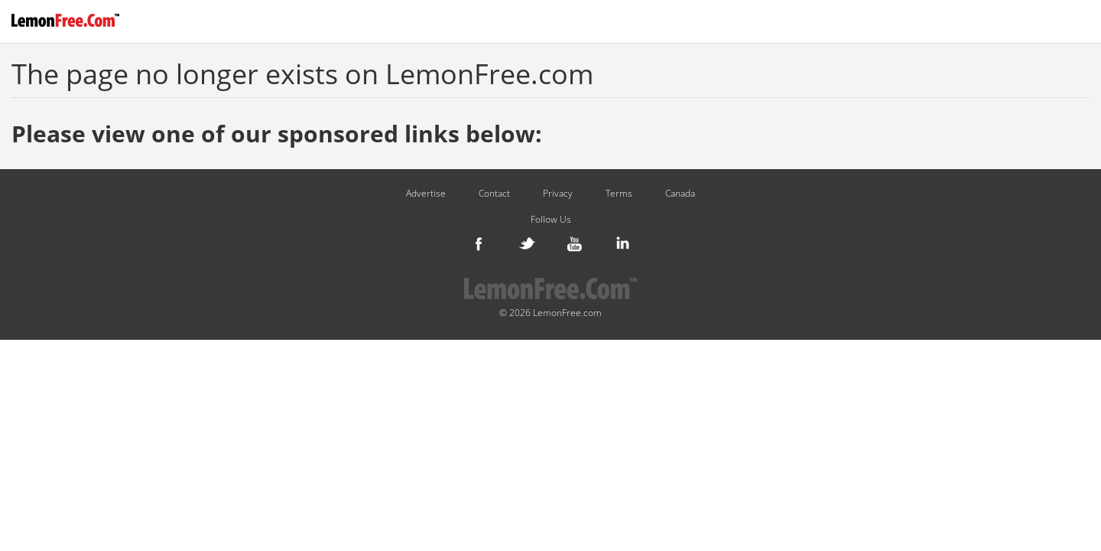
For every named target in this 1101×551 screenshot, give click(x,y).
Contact (494, 193)
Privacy (558, 193)
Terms (619, 193)
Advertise (426, 193)
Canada (680, 193)
